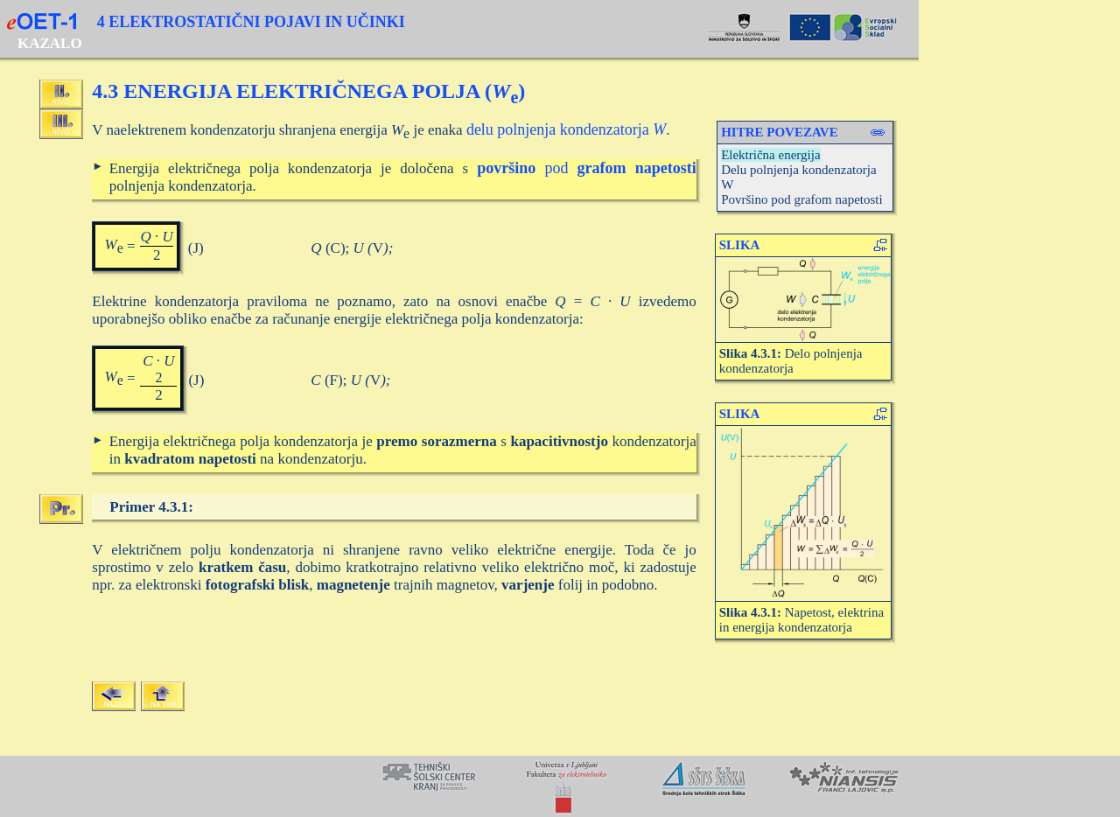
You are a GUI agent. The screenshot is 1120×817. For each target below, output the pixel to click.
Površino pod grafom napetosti (802, 199)
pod (586, 168)
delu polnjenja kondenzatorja (566, 129)
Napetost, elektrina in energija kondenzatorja (801, 619)
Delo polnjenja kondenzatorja (791, 360)
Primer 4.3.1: (151, 507)
